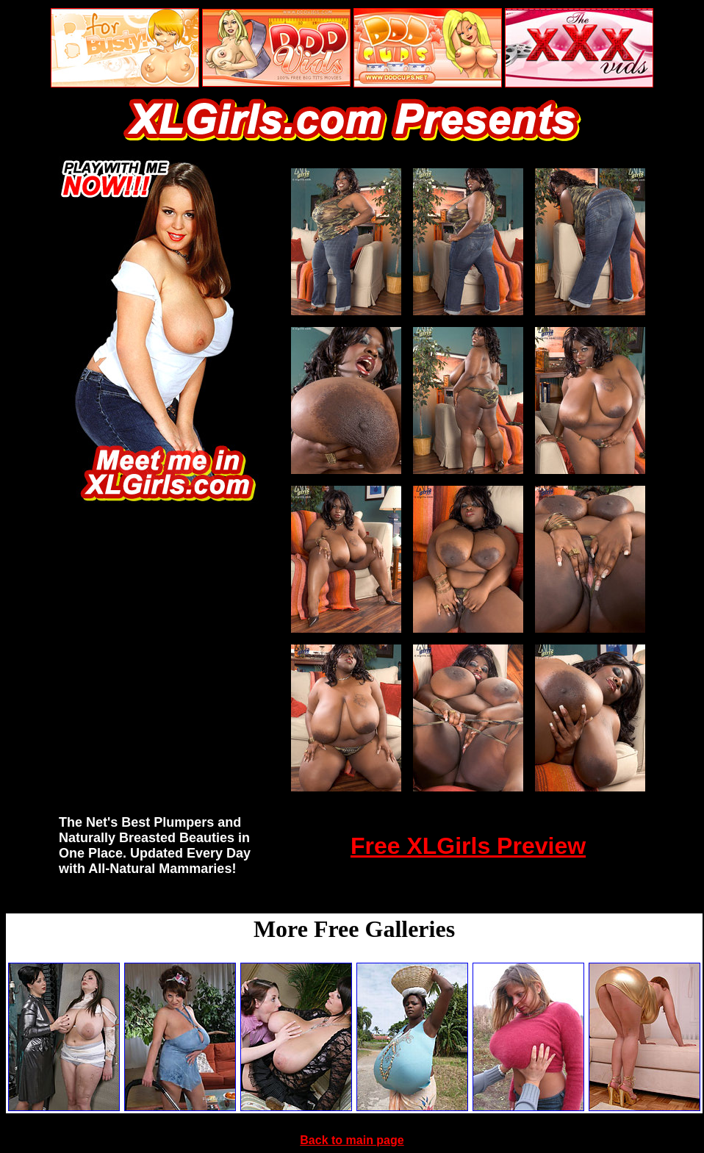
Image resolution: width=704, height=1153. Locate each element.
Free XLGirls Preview (468, 846)
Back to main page (351, 1140)
